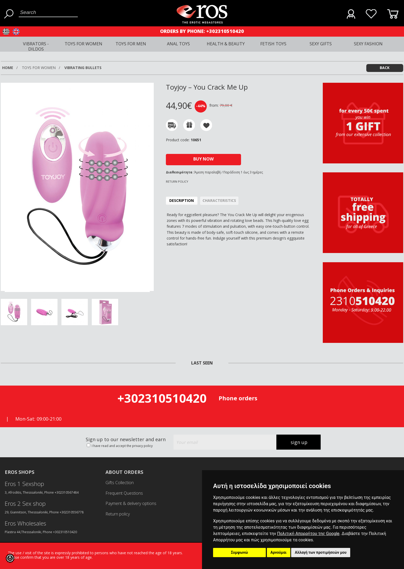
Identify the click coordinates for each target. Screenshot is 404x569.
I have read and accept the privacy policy (122, 446)
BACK (384, 67)
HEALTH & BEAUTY (226, 44)
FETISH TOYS (273, 44)
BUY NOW (203, 159)
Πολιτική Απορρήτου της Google (308, 533)
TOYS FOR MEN (131, 44)
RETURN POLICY (177, 181)
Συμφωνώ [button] (239, 552)
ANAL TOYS (178, 44)
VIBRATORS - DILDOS (36, 46)
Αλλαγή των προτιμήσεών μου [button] (321, 552)
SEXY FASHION (368, 44)
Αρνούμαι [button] (279, 552)
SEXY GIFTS (321, 44)
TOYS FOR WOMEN (83, 44)
